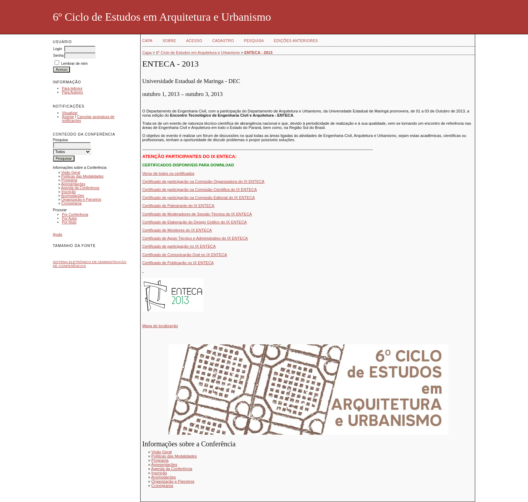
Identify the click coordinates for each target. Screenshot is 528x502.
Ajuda (57, 234)
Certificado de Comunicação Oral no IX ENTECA (184, 255)
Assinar (68, 117)
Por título (69, 222)
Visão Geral (70, 172)
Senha (58, 55)
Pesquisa (254, 41)
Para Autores (72, 92)
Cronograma (71, 203)
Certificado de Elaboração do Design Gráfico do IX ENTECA (194, 222)
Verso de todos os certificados (168, 173)
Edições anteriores (296, 41)
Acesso (194, 41)
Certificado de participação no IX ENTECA (179, 246)
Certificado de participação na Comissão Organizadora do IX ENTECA (203, 181)
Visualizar (70, 113)
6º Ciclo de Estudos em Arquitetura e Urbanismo (198, 52)
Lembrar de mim (74, 64)
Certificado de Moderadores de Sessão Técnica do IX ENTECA (197, 214)
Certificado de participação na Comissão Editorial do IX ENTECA (198, 197)
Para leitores (72, 88)
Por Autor (69, 218)
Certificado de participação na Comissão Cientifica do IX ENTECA (199, 189)
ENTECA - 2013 (258, 52)
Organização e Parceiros (81, 199)
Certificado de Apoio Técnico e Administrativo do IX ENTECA (195, 238)
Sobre (169, 41)
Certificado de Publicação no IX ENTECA (178, 263)
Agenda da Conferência (80, 188)
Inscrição (68, 192)
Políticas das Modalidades (82, 176)
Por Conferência (75, 214)
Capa (147, 41)
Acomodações (72, 196)
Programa (69, 180)
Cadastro (223, 41)
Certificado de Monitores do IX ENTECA (177, 230)
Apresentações (73, 184)
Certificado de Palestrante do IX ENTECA (178, 206)
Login (57, 49)
